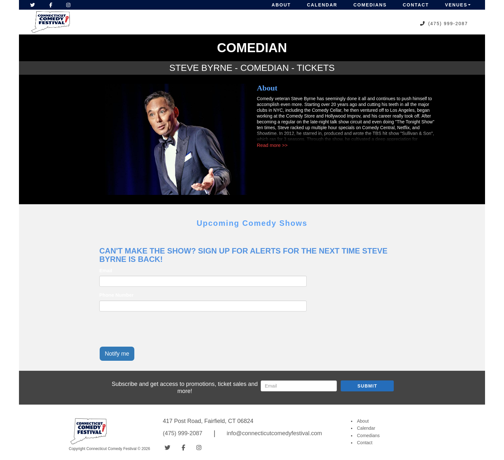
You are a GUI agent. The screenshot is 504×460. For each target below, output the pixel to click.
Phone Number (116, 295)
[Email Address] (299, 385)
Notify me (117, 353)
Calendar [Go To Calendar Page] (366, 428)
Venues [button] (458, 4)
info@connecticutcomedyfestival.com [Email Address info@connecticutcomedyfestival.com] (274, 433)
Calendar (322, 4)
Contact (416, 4)
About (281, 4)
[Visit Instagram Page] (68, 5)
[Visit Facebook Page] (50, 5)
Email (105, 270)
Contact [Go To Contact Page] (365, 442)
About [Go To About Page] (363, 421)
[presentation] (148, 328)
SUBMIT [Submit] (367, 385)
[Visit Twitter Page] (32, 5)
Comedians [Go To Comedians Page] (368, 435)
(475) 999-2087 (448, 23)
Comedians (370, 4)
